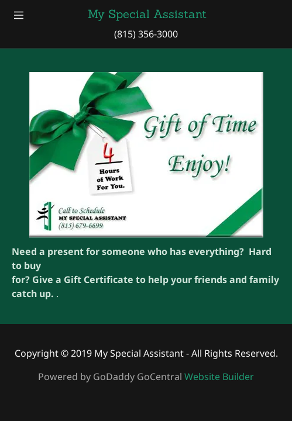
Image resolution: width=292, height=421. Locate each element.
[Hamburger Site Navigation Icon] (19, 14)
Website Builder (219, 376)
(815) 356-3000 (146, 33)
